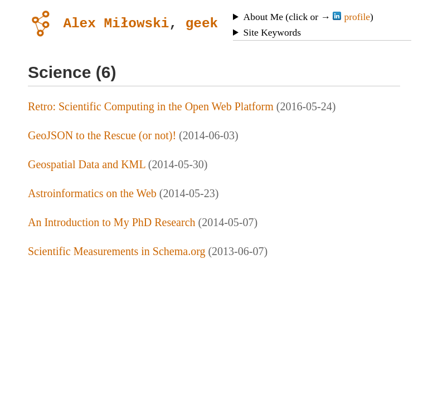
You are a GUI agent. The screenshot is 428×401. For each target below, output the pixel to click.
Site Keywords (272, 32)
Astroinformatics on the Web (92, 193)
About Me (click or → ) (308, 16)
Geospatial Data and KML (86, 164)
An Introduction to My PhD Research (112, 222)
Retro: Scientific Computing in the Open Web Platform (151, 106)
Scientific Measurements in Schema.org (116, 251)
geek (202, 22)
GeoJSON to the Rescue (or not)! (102, 135)
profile (351, 16)
